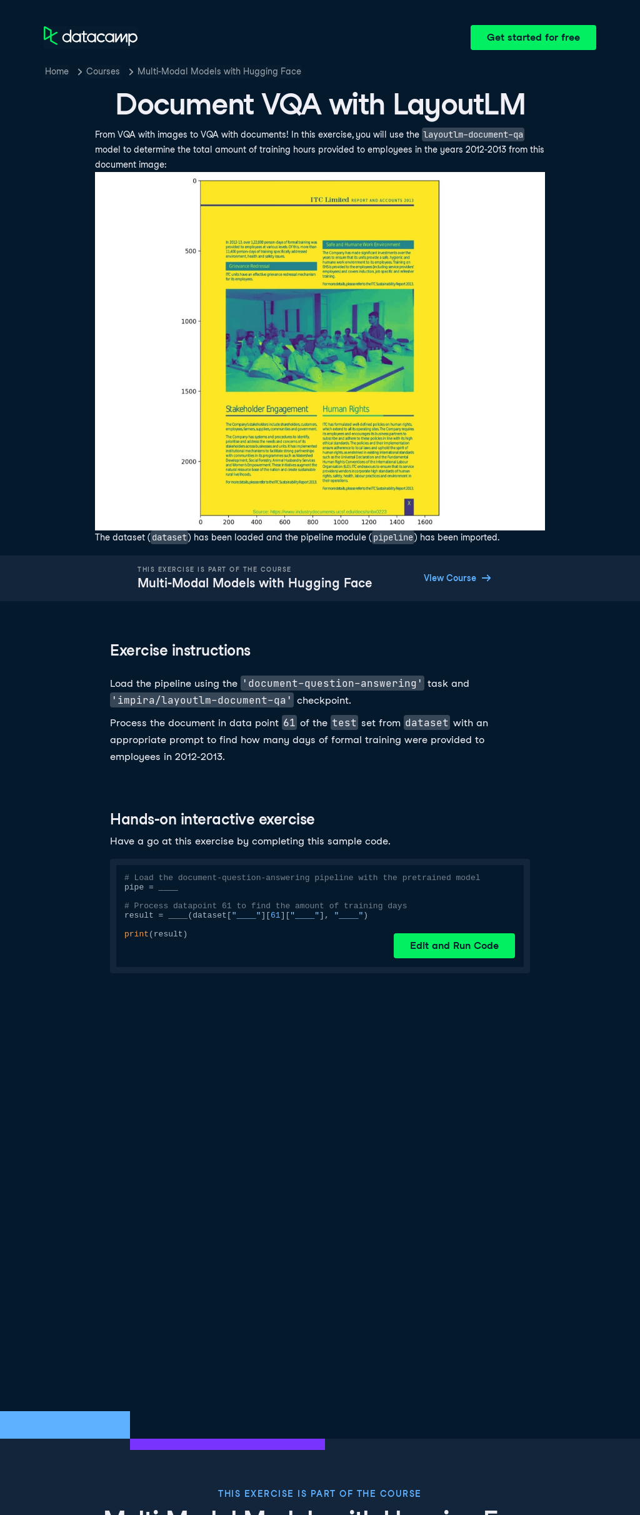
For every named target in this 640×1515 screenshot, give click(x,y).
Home (57, 71)
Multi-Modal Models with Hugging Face (219, 71)
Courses (103, 71)
